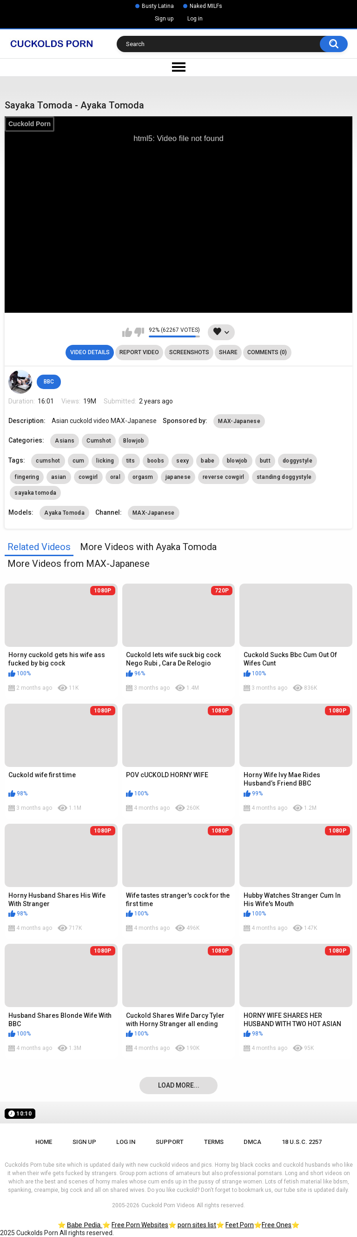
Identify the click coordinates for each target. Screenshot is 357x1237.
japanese (178, 477)
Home (43, 1141)
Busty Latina (158, 6)
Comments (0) (267, 352)
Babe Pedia (84, 1225)
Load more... (178, 1085)
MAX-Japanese (239, 421)
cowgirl (88, 477)
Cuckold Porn (29, 124)
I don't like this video (139, 332)
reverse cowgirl (224, 477)
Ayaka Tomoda (64, 513)
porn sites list (197, 1225)
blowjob (237, 460)
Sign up (164, 18)
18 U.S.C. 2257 (302, 1141)
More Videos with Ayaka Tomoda (148, 546)
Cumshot (98, 440)
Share (228, 352)
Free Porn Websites (140, 1225)
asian (58, 477)
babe (207, 460)
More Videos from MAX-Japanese (78, 563)
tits (130, 460)
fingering (26, 477)
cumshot (48, 460)
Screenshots (189, 352)
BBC (49, 381)
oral (115, 477)
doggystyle (297, 460)
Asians (64, 440)
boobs (156, 460)
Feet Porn (239, 1225)
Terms (214, 1141)
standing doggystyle (284, 477)
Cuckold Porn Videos (168, 1205)
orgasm (142, 477)
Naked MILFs (206, 6)
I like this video (127, 332)
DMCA (252, 1141)
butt (265, 460)
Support (170, 1141)
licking (105, 460)
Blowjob (133, 440)
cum (79, 460)
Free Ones (276, 1225)
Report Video (139, 352)
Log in (195, 18)
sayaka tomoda (35, 493)
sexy (182, 460)
